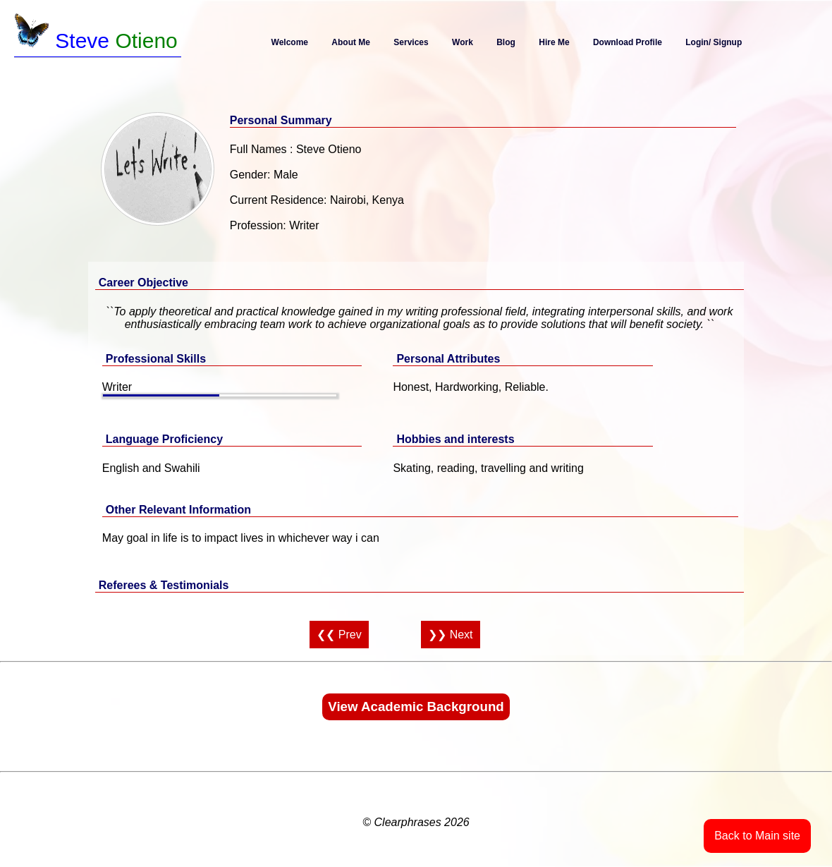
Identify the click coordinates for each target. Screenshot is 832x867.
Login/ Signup (713, 42)
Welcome (289, 42)
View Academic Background (415, 706)
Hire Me (554, 42)
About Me (350, 42)
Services (410, 42)
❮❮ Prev (339, 635)
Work (462, 42)
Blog (505, 42)
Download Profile (627, 42)
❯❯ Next (450, 635)
